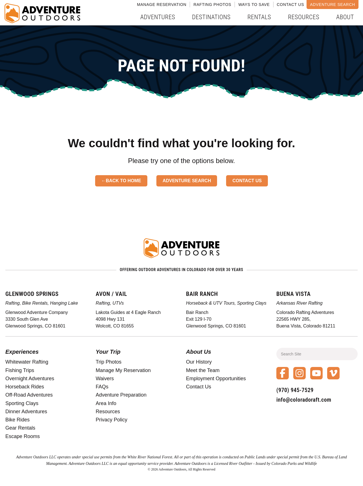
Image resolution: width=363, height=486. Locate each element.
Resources (303, 17)
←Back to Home (121, 180)
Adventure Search (332, 4)
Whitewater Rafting (26, 362)
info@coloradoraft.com (303, 399)
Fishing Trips (19, 370)
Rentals (259, 17)
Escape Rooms (22, 436)
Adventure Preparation (121, 395)
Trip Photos (108, 362)
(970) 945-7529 (295, 390)
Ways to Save (254, 4)
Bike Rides (17, 420)
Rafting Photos (212, 4)
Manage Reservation (161, 4)
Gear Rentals (20, 428)
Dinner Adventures (26, 411)
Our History (199, 362)
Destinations (211, 17)
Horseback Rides (24, 387)
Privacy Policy (111, 420)
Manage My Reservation (123, 370)
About (345, 17)
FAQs (102, 387)
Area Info (106, 403)
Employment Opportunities (216, 378)
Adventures (157, 17)
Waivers (105, 378)
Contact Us (290, 4)
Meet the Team (203, 370)
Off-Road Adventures (29, 395)
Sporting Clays (21, 403)
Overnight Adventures (29, 378)
